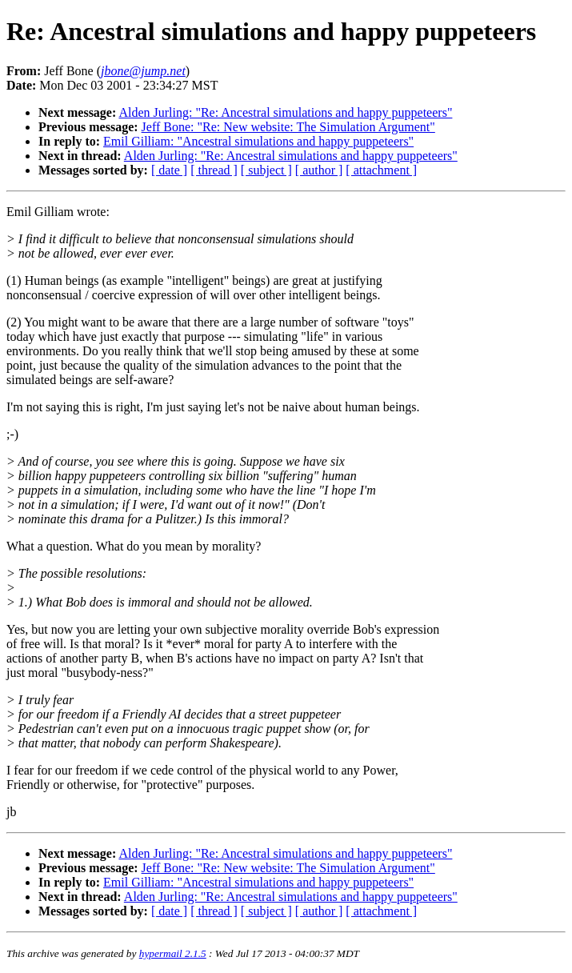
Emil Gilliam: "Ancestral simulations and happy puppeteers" (258, 141)
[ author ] (319, 170)
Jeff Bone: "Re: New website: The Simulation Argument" (288, 127)
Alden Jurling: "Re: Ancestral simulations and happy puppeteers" (285, 112)
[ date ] (169, 170)
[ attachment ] (381, 170)
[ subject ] (266, 170)
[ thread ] (214, 170)
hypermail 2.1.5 (172, 953)
